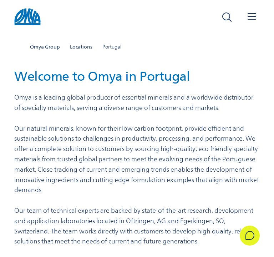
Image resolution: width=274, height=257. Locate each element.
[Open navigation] (252, 17)
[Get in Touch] (250, 236)
